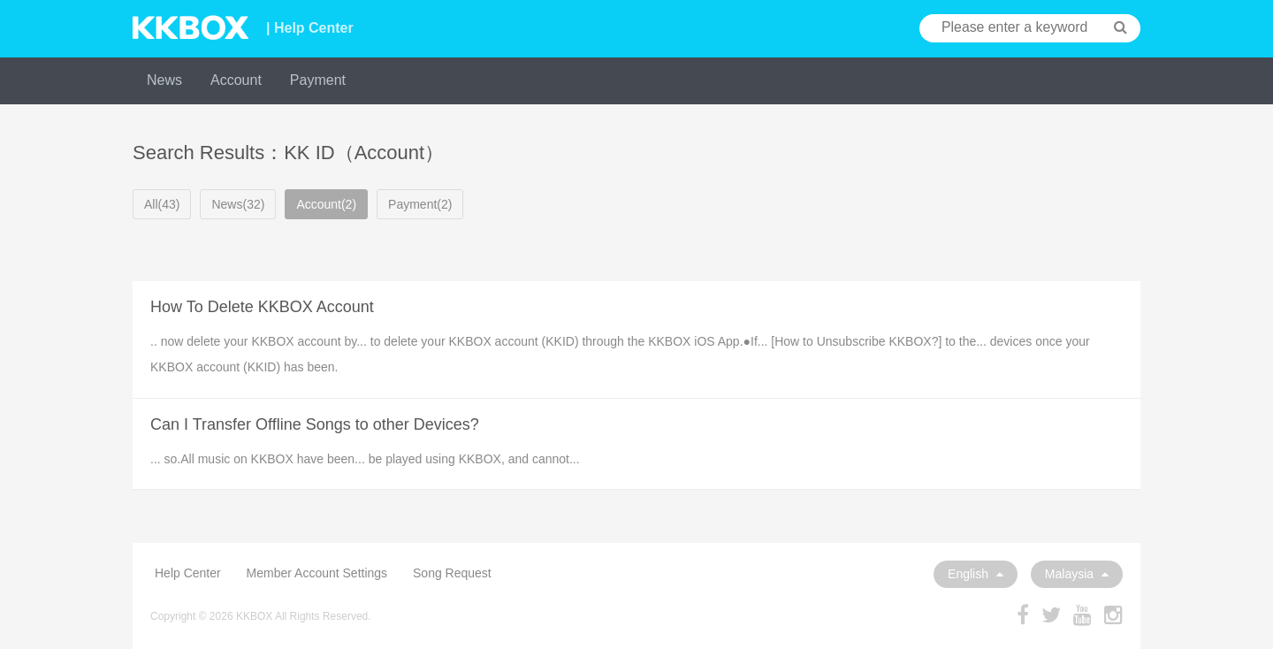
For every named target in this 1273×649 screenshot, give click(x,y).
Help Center (188, 573)
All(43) (161, 204)
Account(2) (326, 204)
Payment (318, 80)
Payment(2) (420, 204)
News (164, 80)
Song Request (452, 573)
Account (236, 80)
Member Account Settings (317, 573)
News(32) (237, 204)
